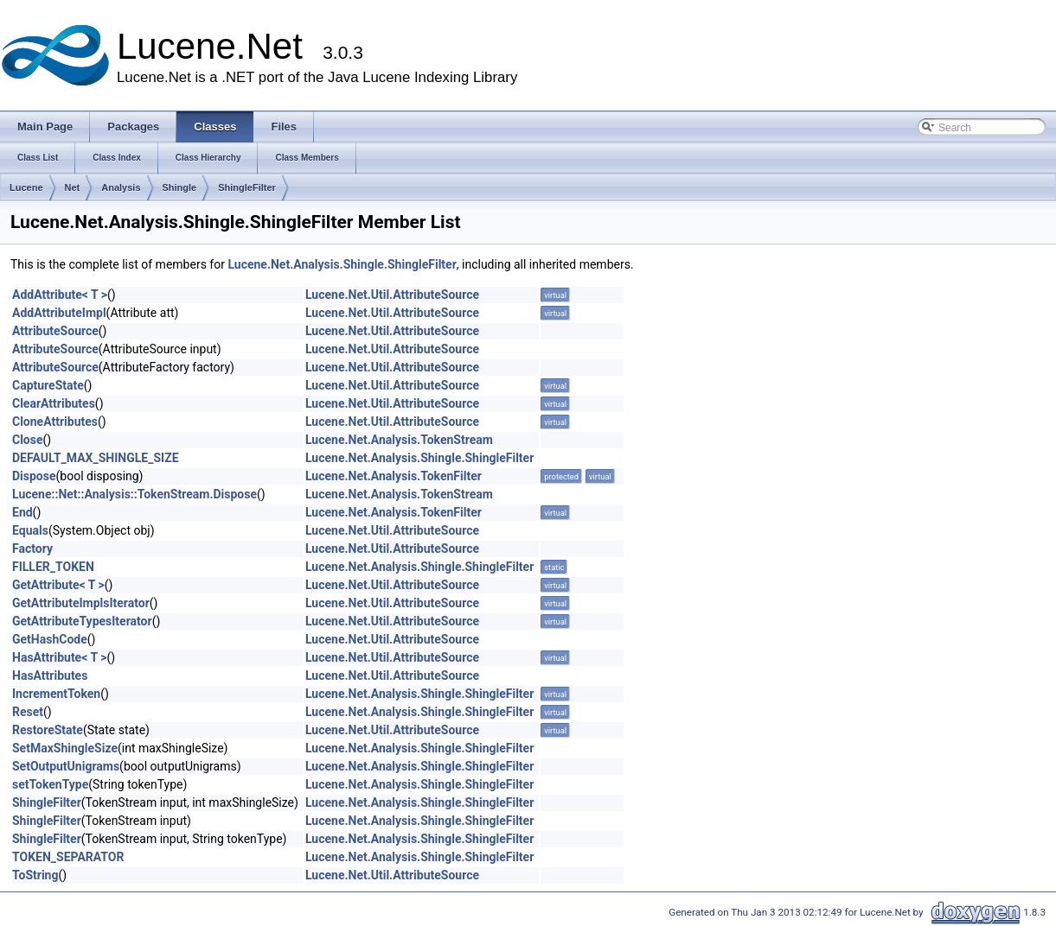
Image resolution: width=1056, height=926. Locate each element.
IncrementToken (56, 694)
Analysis (120, 187)
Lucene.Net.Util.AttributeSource (392, 294)
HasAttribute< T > (59, 657)
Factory (32, 548)
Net (72, 187)
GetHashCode (49, 639)
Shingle (180, 187)
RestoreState (47, 730)
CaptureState (48, 385)
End (22, 512)
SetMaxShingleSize (65, 748)
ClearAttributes (53, 403)
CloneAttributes (55, 421)
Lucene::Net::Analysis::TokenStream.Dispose (134, 494)
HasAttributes (49, 675)
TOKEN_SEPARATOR (68, 857)
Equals (30, 530)
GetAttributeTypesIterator (82, 621)
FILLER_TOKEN (53, 567)
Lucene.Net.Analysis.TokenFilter (393, 476)
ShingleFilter (247, 187)
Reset (27, 712)
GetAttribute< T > (58, 585)
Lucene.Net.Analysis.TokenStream (399, 440)
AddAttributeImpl (59, 313)
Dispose (34, 476)
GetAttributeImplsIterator (81, 603)
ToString (35, 875)
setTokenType (50, 784)
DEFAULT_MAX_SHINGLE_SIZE (95, 458)
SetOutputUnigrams (65, 766)
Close (27, 440)
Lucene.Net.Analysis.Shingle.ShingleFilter (341, 264)
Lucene (26, 187)
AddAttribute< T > (59, 294)
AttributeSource (55, 331)
